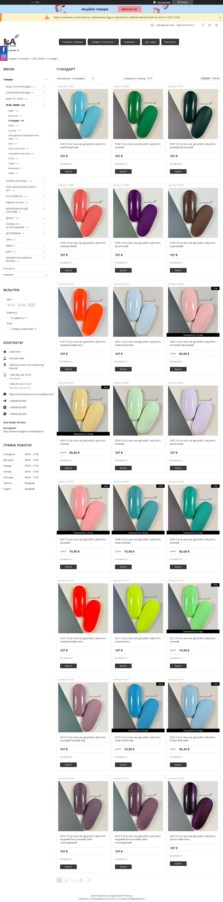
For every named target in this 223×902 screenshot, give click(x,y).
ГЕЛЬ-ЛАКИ (38, 58)
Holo (10, 143)
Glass (11, 125)
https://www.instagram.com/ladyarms (23, 431)
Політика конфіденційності (131, 898)
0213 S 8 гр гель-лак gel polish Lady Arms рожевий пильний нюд (83, 739)
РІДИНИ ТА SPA (15, 202)
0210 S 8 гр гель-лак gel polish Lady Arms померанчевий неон (83, 640)
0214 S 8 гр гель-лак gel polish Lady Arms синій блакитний (138, 739)
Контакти (170, 42)
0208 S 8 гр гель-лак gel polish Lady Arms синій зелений (138, 541)
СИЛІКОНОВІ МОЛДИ (18, 92)
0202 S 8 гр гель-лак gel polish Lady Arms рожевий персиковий (193, 343)
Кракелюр (13, 168)
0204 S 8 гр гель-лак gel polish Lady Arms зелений (138, 442)
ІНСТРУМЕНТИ (14, 196)
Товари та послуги (102, 42)
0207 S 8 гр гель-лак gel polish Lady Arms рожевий (83, 541)
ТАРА (9, 239)
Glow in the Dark (16, 148)
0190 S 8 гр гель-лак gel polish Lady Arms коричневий (193, 244)
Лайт (11, 110)
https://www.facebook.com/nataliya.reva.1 (28, 394)
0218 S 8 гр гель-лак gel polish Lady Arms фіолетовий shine (193, 837)
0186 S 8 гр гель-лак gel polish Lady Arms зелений (138, 145)
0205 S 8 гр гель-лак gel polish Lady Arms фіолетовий (193, 442)
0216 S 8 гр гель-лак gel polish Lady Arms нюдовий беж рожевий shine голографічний (83, 839)
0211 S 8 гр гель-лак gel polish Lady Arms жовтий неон (138, 640)
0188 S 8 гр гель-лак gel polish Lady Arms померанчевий (83, 244)
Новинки (129, 42)
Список (216, 78)
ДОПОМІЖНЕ (13, 233)
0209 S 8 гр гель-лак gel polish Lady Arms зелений (193, 541)
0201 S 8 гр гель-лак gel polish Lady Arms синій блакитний (138, 343)
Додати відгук (209, 25)
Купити (68, 171)
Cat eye (12, 130)
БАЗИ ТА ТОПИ (14, 98)
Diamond (12, 115)
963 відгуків (163, 2)
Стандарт (14, 120)
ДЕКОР (10, 218)
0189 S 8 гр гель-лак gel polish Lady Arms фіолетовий (138, 244)
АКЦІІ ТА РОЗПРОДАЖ (18, 86)
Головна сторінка (72, 42)
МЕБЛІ (9, 245)
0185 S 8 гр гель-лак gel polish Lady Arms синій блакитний (83, 145)
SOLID (11, 158)
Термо (11, 163)
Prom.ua (128, 895)
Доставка (150, 42)
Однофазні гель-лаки (19, 153)
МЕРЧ (9, 251)
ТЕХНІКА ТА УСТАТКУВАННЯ (15, 225)
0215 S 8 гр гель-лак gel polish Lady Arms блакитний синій (193, 739)
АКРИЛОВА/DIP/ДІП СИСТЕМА (17, 210)
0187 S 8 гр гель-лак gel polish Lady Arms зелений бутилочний (193, 145)
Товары (8, 79)
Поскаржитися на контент (103, 898)
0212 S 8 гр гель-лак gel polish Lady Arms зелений (193, 640)
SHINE (11, 173)
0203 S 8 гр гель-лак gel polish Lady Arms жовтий (83, 442)
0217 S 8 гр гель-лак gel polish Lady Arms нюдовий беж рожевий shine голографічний (138, 839)
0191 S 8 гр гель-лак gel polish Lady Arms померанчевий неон (83, 343)
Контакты (8, 268)
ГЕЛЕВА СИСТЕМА (16, 181)
